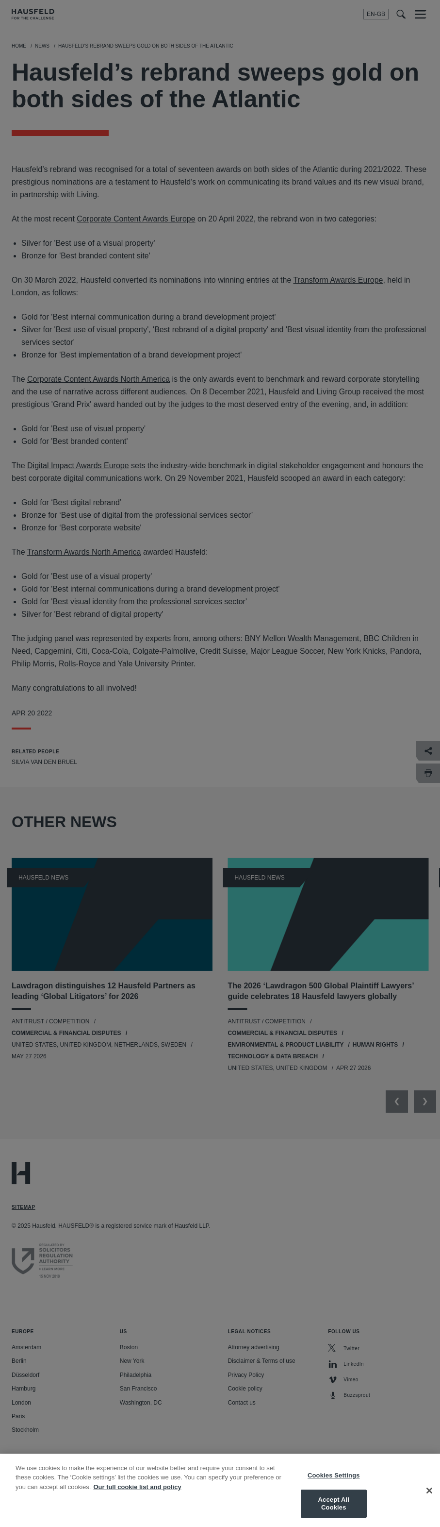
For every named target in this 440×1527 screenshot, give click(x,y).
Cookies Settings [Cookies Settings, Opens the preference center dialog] (334, 1483)
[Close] (429, 1498)
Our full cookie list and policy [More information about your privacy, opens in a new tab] (137, 1494)
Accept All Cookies (333, 1511)
